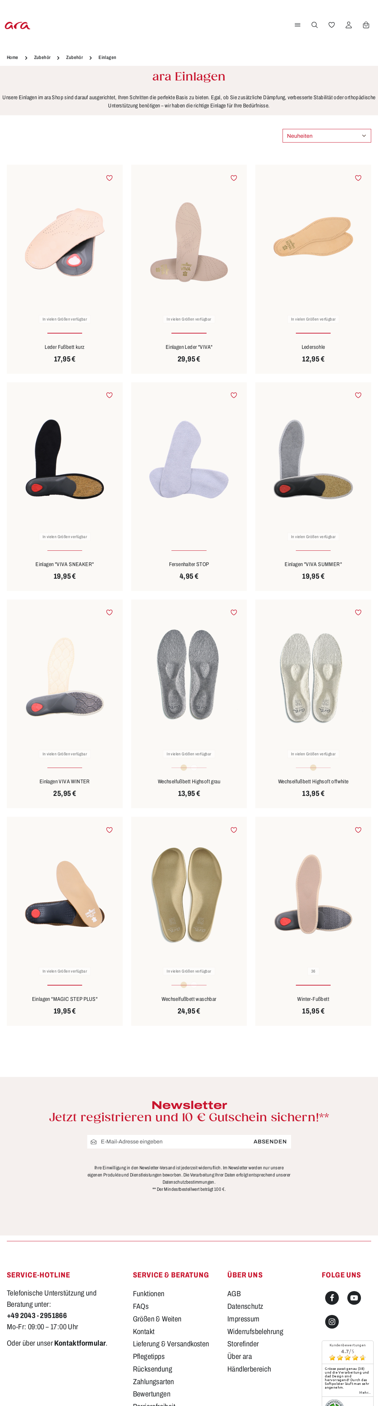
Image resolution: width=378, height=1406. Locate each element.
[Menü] (296, 25)
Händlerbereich (249, 1369)
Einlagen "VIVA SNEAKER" (64, 564)
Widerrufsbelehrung (255, 1332)
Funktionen (149, 1294)
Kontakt (144, 1332)
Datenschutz (245, 1306)
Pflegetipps (149, 1356)
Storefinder (243, 1344)
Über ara (239, 1356)
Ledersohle (313, 347)
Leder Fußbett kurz (65, 347)
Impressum (243, 1319)
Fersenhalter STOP (189, 564)
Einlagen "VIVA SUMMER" (313, 564)
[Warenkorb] (365, 25)
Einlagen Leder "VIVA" (189, 347)
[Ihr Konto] (347, 25)
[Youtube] (354, 1298)
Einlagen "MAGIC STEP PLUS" (64, 999)
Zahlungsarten (153, 1382)
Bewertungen (151, 1394)
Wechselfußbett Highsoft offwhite (313, 781)
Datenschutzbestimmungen (188, 1182)
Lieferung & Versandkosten (171, 1344)
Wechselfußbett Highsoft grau (189, 781)
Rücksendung (152, 1369)
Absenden (270, 1141)
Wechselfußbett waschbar (189, 999)
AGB (234, 1294)
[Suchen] (313, 25)
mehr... (365, 1392)
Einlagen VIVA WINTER (65, 781)
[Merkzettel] (330, 25)
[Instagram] (332, 1322)
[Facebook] (332, 1298)
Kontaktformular (80, 1343)
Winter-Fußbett (313, 999)
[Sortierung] (327, 136)
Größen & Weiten (157, 1319)
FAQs (141, 1306)
